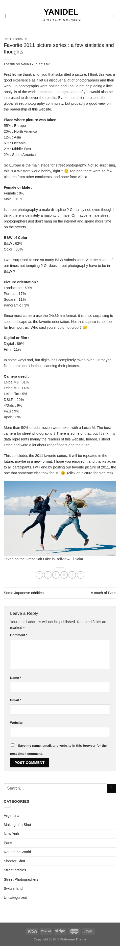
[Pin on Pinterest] (72, 575)
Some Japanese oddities (24, 593)
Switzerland (13, 888)
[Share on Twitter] (56, 575)
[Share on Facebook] (48, 575)
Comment (18, 635)
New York (11, 834)
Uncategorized (15, 898)
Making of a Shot (17, 825)
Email (15, 700)
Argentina (11, 816)
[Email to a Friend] (64, 575)
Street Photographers (21, 879)
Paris (8, 843)
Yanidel (61, 12)
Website (16, 723)
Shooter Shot (14, 861)
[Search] (114, 16)
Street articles (15, 870)
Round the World (17, 852)
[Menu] (6, 16)
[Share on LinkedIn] (80, 575)
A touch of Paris (103, 593)
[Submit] (111, 788)
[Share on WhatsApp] (39, 575)
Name (15, 678)
